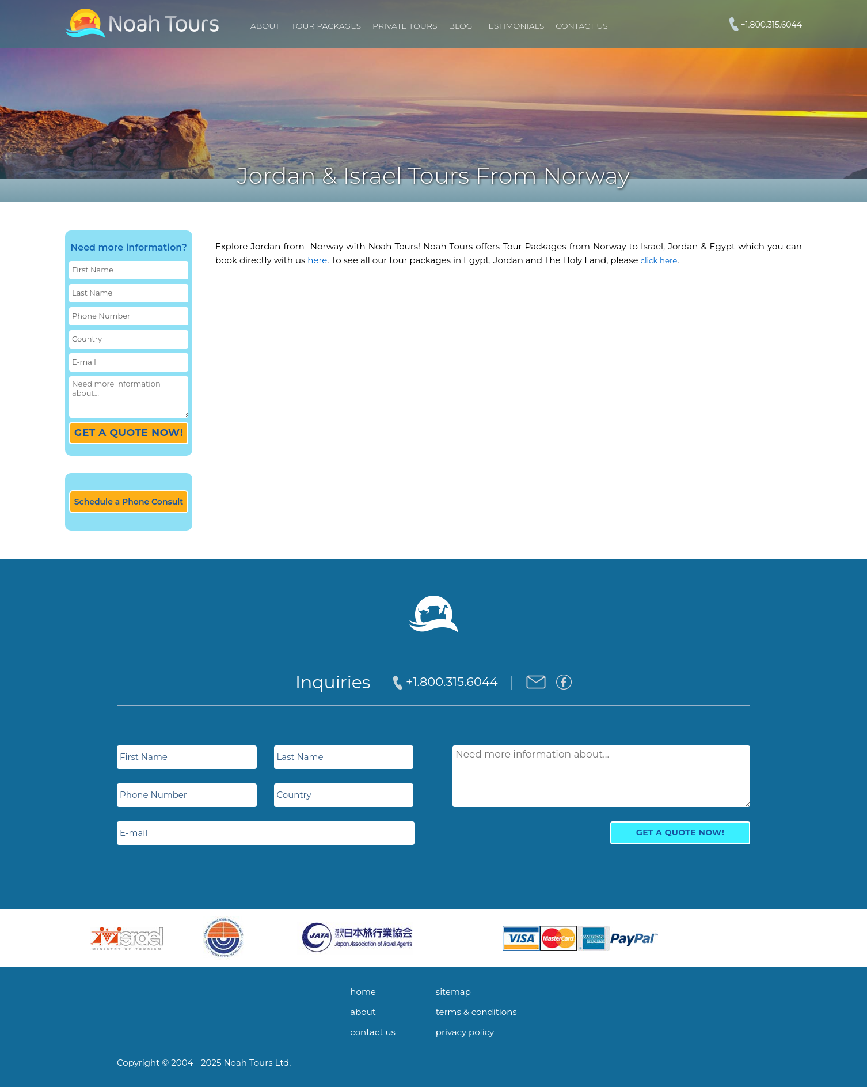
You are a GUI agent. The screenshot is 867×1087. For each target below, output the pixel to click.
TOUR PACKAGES (326, 26)
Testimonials (514, 26)
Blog (461, 26)
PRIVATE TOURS (404, 26)
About (265, 26)
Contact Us (581, 26)
